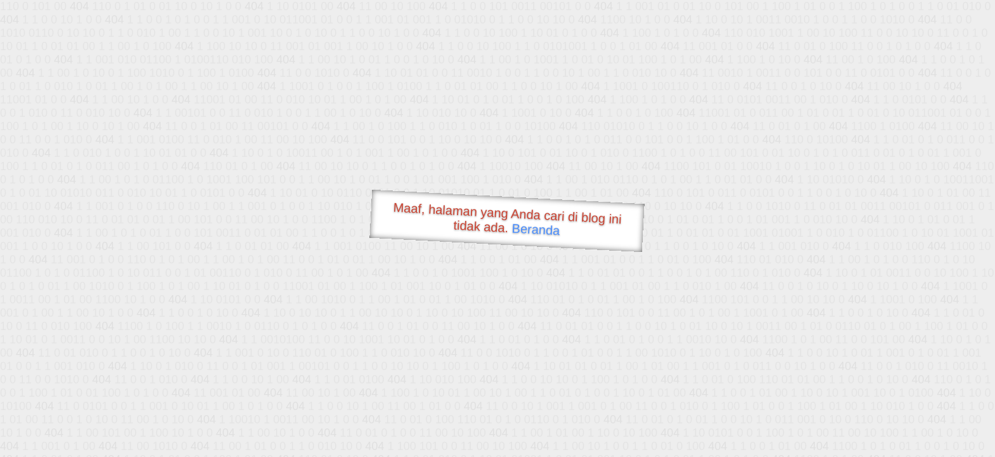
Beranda (535, 229)
